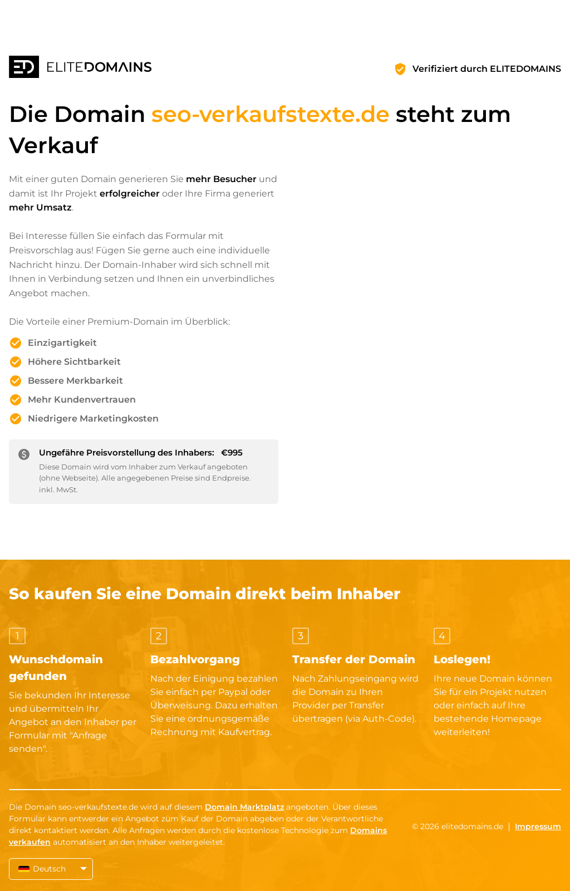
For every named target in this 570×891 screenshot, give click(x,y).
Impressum (538, 826)
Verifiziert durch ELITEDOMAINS (486, 68)
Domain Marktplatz (244, 807)
